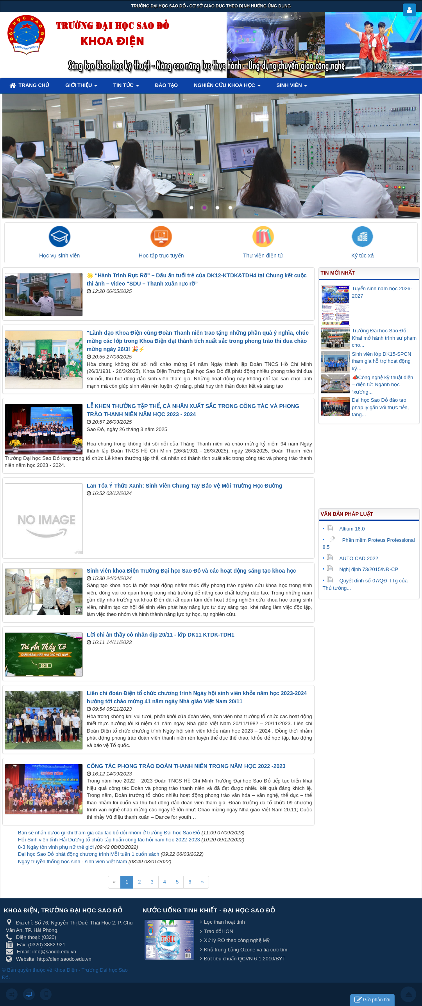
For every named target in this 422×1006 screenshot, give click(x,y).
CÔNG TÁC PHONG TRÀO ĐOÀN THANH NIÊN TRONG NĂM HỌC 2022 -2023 (186, 766)
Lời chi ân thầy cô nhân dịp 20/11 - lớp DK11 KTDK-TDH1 (160, 635)
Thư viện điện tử (263, 255)
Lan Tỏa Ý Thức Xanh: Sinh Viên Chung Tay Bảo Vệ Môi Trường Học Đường (184, 486)
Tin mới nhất (338, 273)
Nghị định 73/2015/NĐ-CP (363, 569)
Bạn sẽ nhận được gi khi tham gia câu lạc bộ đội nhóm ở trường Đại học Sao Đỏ (109, 833)
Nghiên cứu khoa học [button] (227, 87)
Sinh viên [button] (292, 87)
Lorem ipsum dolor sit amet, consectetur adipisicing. (323, 113)
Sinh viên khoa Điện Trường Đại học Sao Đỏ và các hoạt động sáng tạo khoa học (191, 571)
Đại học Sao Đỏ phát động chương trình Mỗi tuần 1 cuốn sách (88, 854)
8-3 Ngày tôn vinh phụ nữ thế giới (56, 847)
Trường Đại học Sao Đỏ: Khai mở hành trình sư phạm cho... (384, 338)
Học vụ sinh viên (59, 255)
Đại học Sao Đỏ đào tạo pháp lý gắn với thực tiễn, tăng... (380, 407)
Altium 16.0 (346, 529)
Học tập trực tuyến (161, 255)
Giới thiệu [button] (81, 87)
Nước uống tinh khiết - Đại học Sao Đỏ (209, 910)
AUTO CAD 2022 (352, 558)
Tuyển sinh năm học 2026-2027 (382, 292)
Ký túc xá (362, 255)
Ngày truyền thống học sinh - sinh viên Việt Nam (72, 861)
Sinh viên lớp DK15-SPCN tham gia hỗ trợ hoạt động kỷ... (381, 361)
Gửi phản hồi (372, 1000)
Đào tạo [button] (166, 85)
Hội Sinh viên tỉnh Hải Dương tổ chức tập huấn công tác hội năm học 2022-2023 (109, 840)
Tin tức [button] (126, 87)
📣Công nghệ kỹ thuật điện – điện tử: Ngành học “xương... (382, 384)
